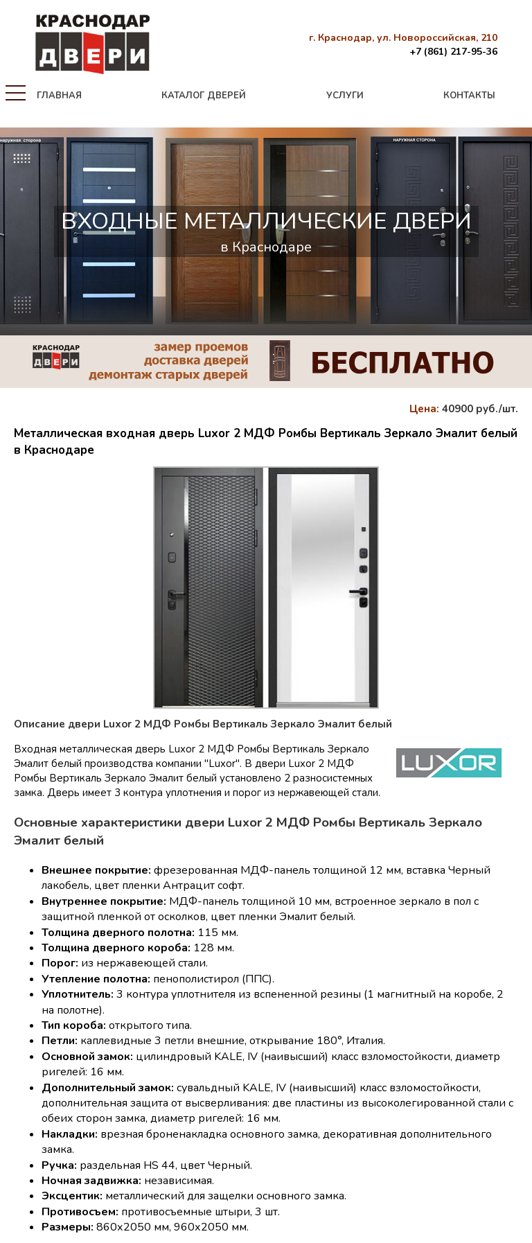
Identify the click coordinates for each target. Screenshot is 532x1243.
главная (59, 95)
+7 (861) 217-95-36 (453, 51)
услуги (345, 95)
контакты (469, 95)
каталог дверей (203, 95)
